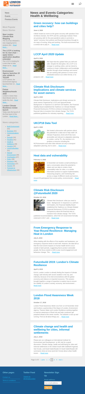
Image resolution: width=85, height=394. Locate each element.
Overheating (11, 157)
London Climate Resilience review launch (10, 108)
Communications (13, 133)
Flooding (10, 140)
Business (10, 131)
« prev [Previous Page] (43, 360)
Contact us (6, 377)
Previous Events (11, 19)
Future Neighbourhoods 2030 (10, 91)
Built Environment (13, 126)
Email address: (49, 380)
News (7, 13)
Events (7, 16)
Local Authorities (12, 148)
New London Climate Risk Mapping (8, 36)
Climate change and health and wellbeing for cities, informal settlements (53, 329)
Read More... (14, 116)
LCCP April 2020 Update (49, 54)
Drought (10, 137)
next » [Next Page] (61, 360)
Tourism (10, 166)
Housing (10, 146)
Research (10, 161)
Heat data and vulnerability (50, 155)
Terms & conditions (9, 380)
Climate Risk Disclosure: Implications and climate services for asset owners (55, 89)
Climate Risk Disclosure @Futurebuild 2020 (49, 192)
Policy (9, 159)
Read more (55, 44)
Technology (11, 164)
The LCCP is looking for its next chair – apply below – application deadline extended (11, 55)
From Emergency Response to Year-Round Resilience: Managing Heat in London (55, 230)
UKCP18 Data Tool (45, 123)
